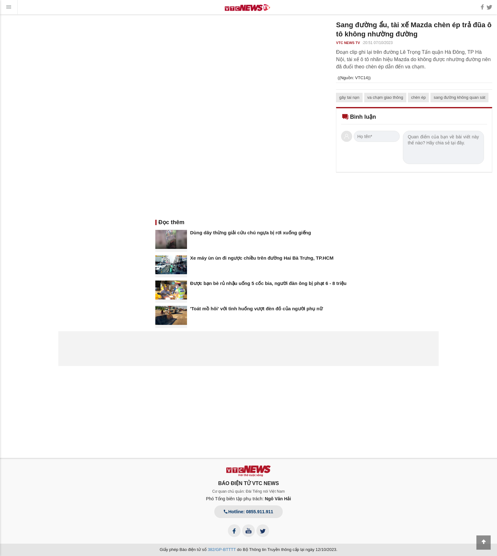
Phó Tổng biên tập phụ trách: (248, 498)
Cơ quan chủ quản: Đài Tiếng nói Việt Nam (248, 491)
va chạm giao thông (385, 97)
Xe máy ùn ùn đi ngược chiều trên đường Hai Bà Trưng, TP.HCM (261, 258)
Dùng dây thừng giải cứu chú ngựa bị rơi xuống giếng (250, 232)
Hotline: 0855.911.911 (248, 511)
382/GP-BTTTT (222, 549)
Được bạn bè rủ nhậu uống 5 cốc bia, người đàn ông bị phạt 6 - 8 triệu (268, 283)
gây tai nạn (349, 97)
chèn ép (418, 97)
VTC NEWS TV (348, 43)
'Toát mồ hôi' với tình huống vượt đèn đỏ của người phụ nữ (256, 308)
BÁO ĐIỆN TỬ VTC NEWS (248, 483)
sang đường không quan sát (459, 97)
